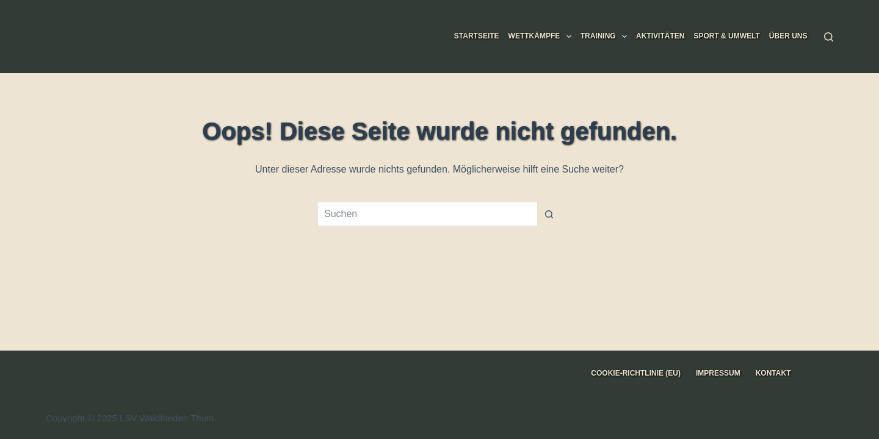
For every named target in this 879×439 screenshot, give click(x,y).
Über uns (788, 36)
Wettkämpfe (542, 36)
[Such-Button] (549, 214)
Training (606, 36)
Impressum (718, 373)
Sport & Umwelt (726, 36)
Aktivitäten (660, 36)
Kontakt (773, 373)
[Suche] (828, 36)
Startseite (476, 36)
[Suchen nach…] (427, 214)
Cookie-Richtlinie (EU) (636, 373)
